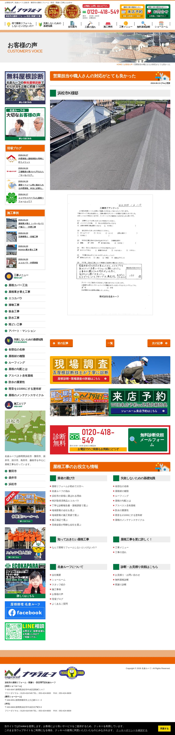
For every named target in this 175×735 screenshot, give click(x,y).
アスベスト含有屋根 (125, 505)
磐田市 (13, 471)
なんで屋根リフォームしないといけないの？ (74, 547)
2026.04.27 (25, 158)
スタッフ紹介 (58, 584)
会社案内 (72, 24)
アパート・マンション (22, 330)
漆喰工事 (14, 304)
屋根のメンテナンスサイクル (129, 520)
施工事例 (108, 24)
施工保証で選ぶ (60, 520)
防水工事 (14, 317)
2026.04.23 (25, 223)
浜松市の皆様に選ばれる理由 (66, 496)
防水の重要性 (122, 510)
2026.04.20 (25, 236)
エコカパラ (15, 298)
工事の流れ (90, 24)
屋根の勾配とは (123, 500)
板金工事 (14, 311)
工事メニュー (125, 24)
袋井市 (13, 477)
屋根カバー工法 (18, 285)
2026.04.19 (25, 185)
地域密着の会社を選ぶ (63, 510)
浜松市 (13, 484)
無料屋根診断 (143, 24)
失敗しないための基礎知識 (50, 24)
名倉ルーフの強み (61, 491)
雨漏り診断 (120, 584)
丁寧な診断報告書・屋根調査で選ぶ (70, 505)
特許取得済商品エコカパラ (65, 500)
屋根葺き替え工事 (19, 291)
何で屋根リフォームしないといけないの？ (20, 24)
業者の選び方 (66, 478)
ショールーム (161, 24)
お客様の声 (57, 594)
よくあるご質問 (60, 603)
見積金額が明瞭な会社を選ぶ (66, 524)
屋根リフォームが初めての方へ (68, 486)
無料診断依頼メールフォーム (147, 440)
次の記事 (157, 343)
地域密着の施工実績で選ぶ (65, 515)
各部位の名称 (122, 486)
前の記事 (62, 343)
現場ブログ (57, 599)
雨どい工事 (15, 324)
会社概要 (56, 575)
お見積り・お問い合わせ (127, 575)
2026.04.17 (25, 198)
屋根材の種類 (122, 491)
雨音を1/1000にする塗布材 (128, 515)
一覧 (110, 343)
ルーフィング (122, 496)
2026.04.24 (25, 172)
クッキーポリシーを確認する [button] (131, 730)
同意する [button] (164, 728)
